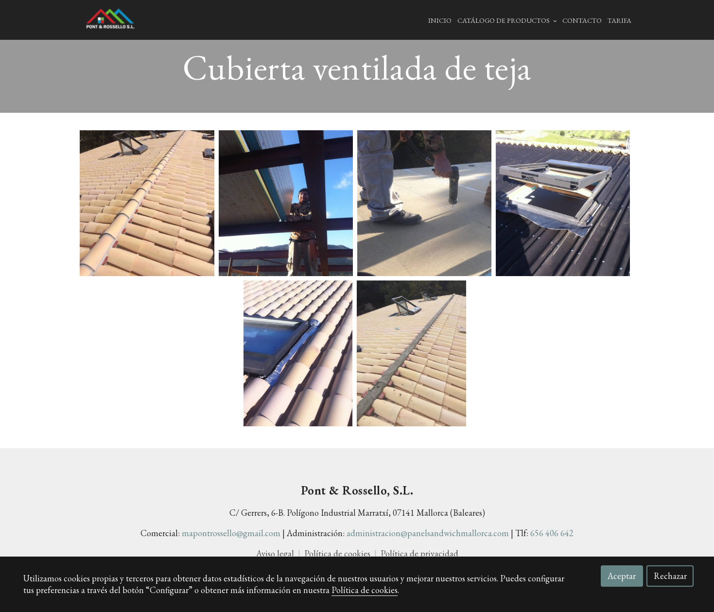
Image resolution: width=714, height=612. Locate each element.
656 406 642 (552, 541)
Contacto (582, 20)
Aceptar (622, 575)
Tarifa (619, 20)
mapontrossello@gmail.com (231, 541)
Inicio (440, 20)
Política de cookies (364, 589)
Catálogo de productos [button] (507, 20)
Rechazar (670, 575)
